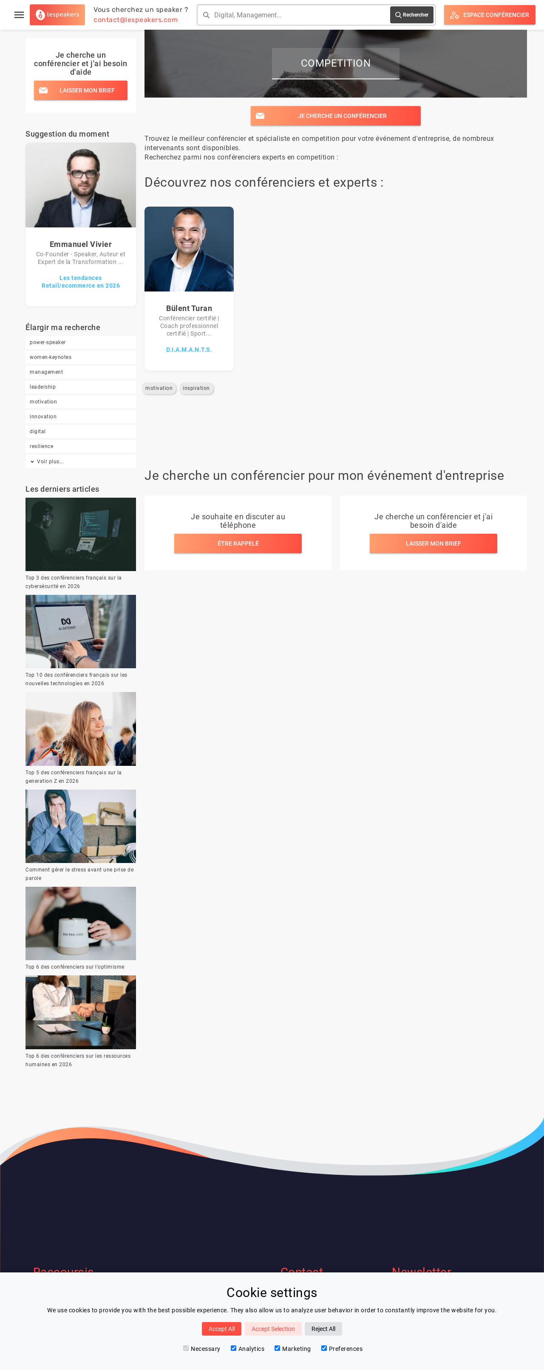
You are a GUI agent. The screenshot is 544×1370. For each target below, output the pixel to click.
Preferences (342, 1348)
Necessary (202, 1348)
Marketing (293, 1348)
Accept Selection (273, 1328)
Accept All (222, 1328)
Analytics (248, 1348)
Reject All (323, 1328)
